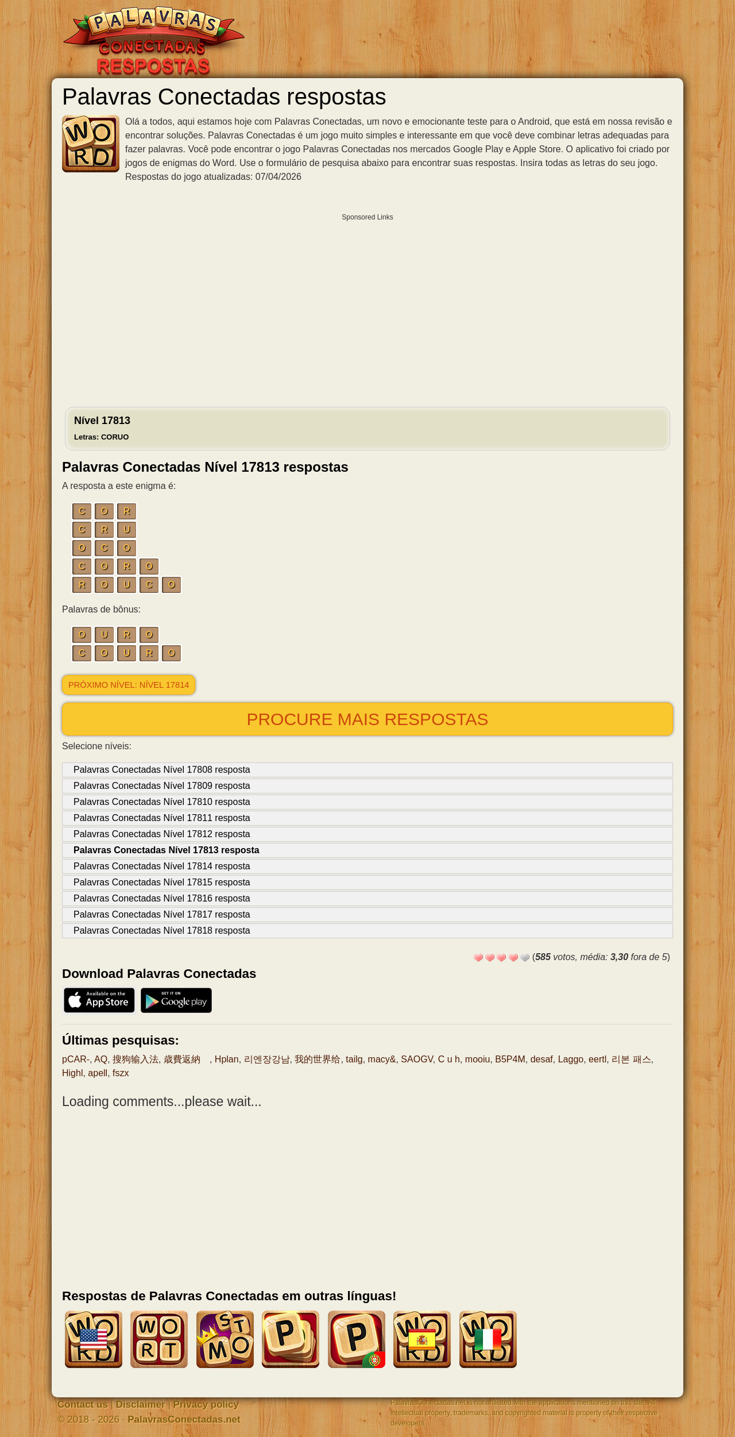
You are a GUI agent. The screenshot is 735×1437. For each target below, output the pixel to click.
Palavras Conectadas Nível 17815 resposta (162, 882)
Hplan (227, 1059)
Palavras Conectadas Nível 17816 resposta (162, 898)
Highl (72, 1073)
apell (97, 1073)
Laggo (571, 1059)
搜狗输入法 (135, 1059)
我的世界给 (318, 1059)
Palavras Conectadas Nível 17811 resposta (162, 818)
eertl (597, 1059)
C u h (449, 1059)
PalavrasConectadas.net (184, 1419)
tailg (354, 1059)
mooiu (477, 1059)
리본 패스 (631, 1059)
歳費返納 (187, 1059)
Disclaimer (140, 1404)
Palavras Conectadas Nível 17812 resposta (162, 834)
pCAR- (76, 1059)
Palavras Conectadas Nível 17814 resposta (162, 866)
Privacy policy (206, 1404)
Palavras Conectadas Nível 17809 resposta (162, 786)
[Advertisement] (367, 307)
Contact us (82, 1404)
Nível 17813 (102, 428)
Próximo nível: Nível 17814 (128, 684)
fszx (121, 1073)
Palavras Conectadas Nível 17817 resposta (162, 914)
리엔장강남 (267, 1059)
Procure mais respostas (367, 719)
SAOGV (416, 1059)
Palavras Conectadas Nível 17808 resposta (162, 770)
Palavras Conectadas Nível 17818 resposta (162, 930)
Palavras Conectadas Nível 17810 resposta (162, 802)
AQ (100, 1059)
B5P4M (510, 1059)
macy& (382, 1059)
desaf (542, 1059)
